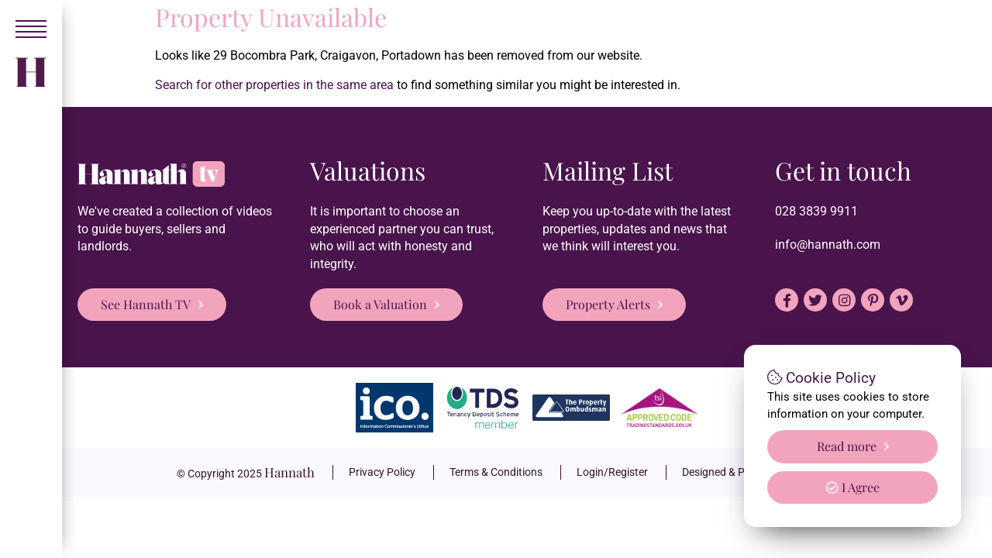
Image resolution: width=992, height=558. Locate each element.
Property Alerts (608, 304)
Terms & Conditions (496, 472)
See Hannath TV (146, 304)
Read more (847, 446)
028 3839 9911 (816, 211)
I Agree (853, 487)
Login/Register (612, 472)
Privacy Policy (382, 472)
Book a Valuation (380, 304)
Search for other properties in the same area (274, 85)
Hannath (289, 471)
